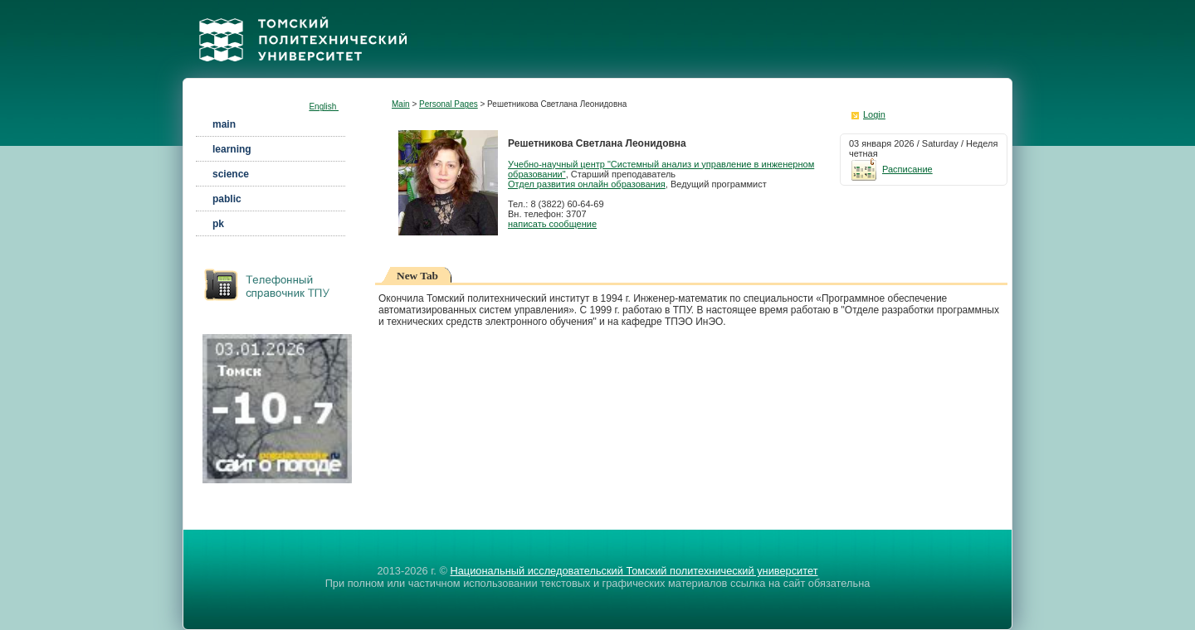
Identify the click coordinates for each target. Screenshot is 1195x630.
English (324, 106)
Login (874, 114)
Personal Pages (448, 104)
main (224, 124)
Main (401, 104)
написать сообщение (552, 224)
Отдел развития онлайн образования (587, 184)
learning (231, 149)
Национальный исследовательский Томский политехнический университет (633, 571)
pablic (226, 199)
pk (218, 224)
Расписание (891, 169)
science (230, 174)
